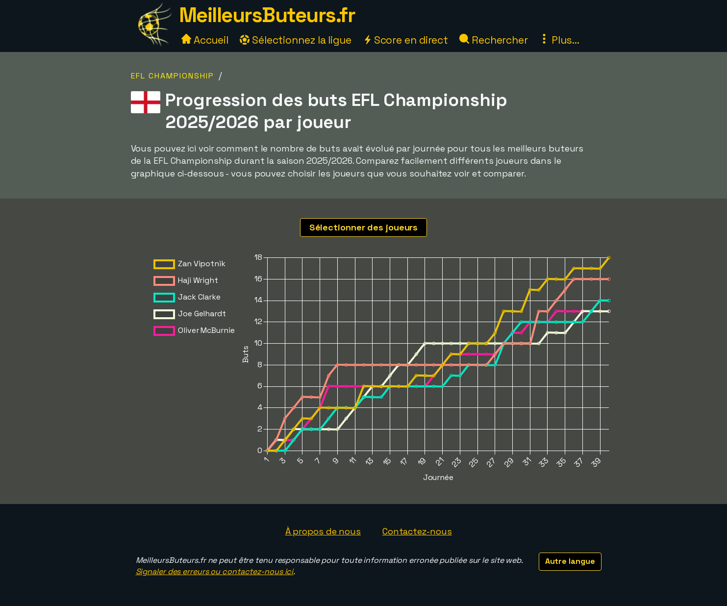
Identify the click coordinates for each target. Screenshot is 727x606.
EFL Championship (172, 76)
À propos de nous (323, 531)
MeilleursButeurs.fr (267, 15)
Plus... (559, 40)
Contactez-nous (417, 531)
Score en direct (405, 40)
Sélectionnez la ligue (295, 40)
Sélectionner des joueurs (363, 227)
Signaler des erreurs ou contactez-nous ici (215, 571)
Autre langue (570, 561)
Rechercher (493, 40)
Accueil (204, 40)
